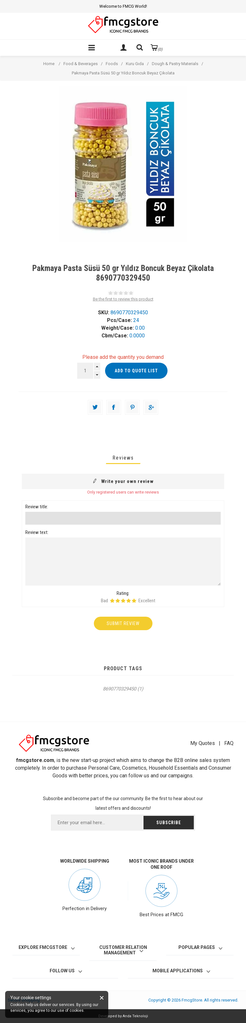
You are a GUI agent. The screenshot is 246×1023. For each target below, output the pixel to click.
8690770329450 (119, 689)
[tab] (123, 458)
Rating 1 (112, 600)
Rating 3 (123, 600)
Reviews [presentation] (123, 458)
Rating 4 (128, 600)
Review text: (36, 532)
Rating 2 (117, 600)
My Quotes (202, 743)
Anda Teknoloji (135, 1016)
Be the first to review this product (123, 299)
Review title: (36, 507)
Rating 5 (134, 600)
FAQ (229, 743)
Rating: (123, 593)
